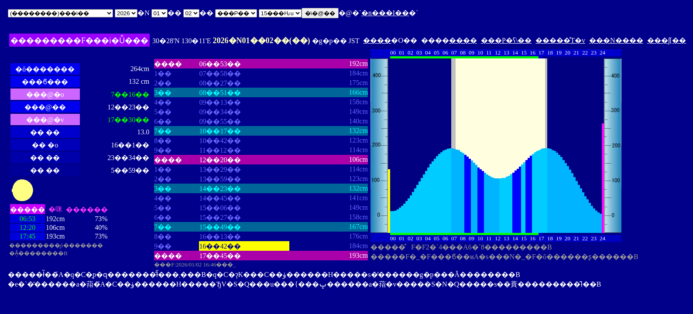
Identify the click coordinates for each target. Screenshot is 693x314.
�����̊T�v (560, 40)
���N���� (616, 40)
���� (377, 40)
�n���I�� (385, 13)
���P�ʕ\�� (506, 40)
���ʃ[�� (666, 40)
